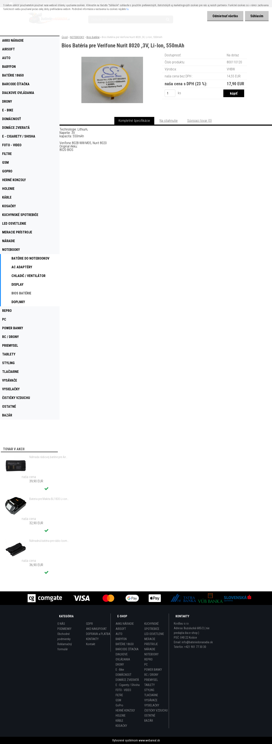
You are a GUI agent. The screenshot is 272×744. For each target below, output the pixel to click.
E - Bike (120, 669)
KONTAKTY (92, 639)
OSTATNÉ (149, 715)
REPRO (148, 659)
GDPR (89, 623)
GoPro (119, 705)
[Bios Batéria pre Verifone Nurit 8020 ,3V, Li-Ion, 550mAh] (112, 58)
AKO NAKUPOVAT (96, 628)
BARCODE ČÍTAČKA (127, 649)
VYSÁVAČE (150, 700)
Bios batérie (92, 37)
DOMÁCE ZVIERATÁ (127, 680)
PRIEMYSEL (151, 680)
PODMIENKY (64, 628)
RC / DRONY (151, 674)
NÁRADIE (149, 649)
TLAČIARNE (151, 695)
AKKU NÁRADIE (125, 623)
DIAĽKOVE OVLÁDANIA (123, 657)
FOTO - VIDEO (123, 690)
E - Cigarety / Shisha (128, 685)
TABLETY (149, 685)
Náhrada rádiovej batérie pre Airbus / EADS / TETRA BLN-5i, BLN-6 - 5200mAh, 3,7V (49, 457)
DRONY (120, 664)
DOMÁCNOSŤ (123, 674)
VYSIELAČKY (151, 705)
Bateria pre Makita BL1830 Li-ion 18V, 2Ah (49, 499)
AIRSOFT (121, 628)
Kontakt (90, 644)
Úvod (65, 37)
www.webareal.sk (149, 740)
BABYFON (121, 639)
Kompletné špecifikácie (134, 121)
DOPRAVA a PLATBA (98, 634)
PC (146, 664)
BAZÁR (148, 720)
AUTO (119, 634)
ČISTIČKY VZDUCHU (156, 710)
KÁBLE (119, 720)
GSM (118, 700)
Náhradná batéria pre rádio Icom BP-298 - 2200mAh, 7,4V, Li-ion (49, 540)
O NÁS (61, 623)
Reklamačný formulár (64, 646)
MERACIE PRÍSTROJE (151, 641)
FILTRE (119, 695)
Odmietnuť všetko (225, 16)
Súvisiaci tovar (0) (199, 121)
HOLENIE (121, 715)
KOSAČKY (121, 725)
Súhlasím (256, 16)
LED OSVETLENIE (154, 634)
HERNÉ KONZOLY (125, 710)
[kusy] (170, 93)
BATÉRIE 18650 (125, 644)
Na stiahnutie (169, 121)
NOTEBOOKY (77, 37)
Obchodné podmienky (64, 636)
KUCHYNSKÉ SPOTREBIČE (151, 626)
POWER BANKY (153, 669)
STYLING (149, 690)
